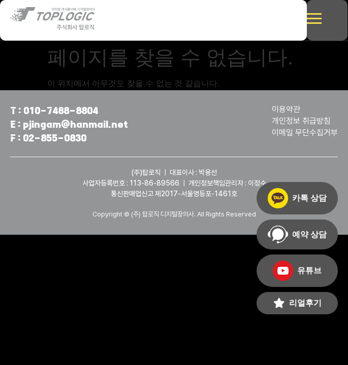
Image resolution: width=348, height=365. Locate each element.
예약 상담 (297, 234)
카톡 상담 (297, 198)
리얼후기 (297, 303)
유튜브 (297, 271)
